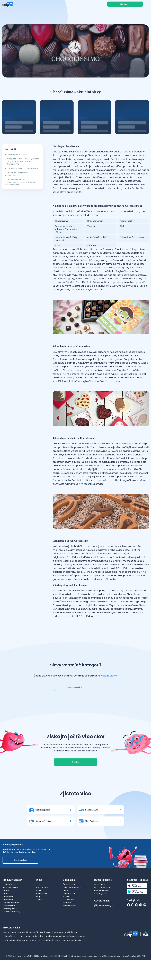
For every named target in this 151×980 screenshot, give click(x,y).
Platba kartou (24, 936)
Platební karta (9, 905)
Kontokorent (57, 932)
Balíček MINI (8, 899)
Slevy (18, 940)
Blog (38, 896)
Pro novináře (41, 893)
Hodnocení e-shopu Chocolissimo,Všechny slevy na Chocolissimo (21, 182)
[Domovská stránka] (8, 4)
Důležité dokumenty (72, 887)
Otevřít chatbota (20, 860)
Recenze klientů (9, 932)
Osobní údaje (69, 893)
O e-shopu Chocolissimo (18, 154)
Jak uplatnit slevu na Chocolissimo (22, 168)
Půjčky (62, 936)
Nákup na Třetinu (10, 887)
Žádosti (66, 896)
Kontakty (67, 902)
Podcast (39, 899)
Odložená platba (10, 884)
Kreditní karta (71, 932)
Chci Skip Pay (125, 4)
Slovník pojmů (9, 940)
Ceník (65, 890)
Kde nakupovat (42, 887)
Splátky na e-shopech (76, 936)
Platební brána (51, 936)
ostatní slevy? (109, 675)
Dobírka (47, 932)
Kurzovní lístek (69, 899)
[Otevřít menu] (147, 4)
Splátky (6, 890)
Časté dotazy (69, 884)
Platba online (37, 936)
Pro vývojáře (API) (102, 887)
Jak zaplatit (23, 932)
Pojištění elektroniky (11, 912)
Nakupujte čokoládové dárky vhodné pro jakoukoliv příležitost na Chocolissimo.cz (23, 161)
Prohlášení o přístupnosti (54, 940)
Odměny (75, 762)
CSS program (100, 893)
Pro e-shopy (99, 884)
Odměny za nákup (11, 902)
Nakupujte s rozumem (32, 940)
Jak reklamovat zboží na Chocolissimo (17, 174)
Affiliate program (101, 890)
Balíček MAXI (8, 896)
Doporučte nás (36, 932)
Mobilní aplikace (10, 908)
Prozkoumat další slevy (75, 687)
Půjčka (5, 893)
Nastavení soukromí (75, 940)
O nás (38, 884)
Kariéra (39, 890)
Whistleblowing (69, 905)
